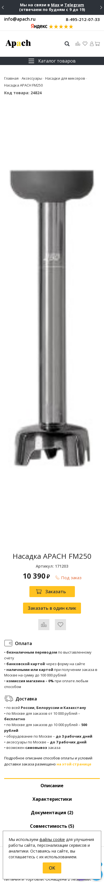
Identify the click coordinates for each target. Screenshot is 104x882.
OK (52, 868)
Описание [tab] (52, 786)
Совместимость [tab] (52, 826)
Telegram (74, 4)
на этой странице (74, 764)
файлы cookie (52, 839)
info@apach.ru (19, 19)
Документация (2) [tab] (52, 813)
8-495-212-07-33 (83, 19)
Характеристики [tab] (52, 799)
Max (55, 4)
